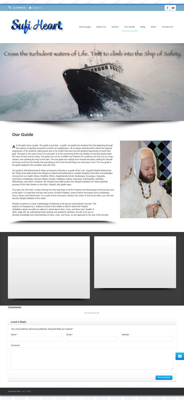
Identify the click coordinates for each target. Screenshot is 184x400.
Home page (85, 27)
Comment (15, 345)
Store (153, 27)
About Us (101, 27)
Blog (142, 27)
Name (14, 334)
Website (125, 334)
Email (69, 334)
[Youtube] (173, 8)
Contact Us (35, 8)
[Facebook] (167, 8)
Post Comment (164, 378)
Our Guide (129, 27)
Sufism (115, 27)
